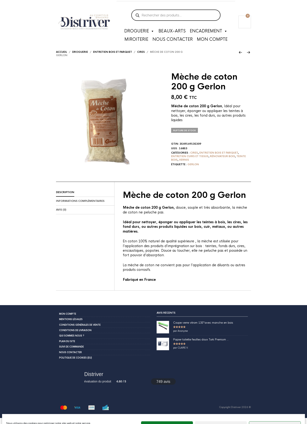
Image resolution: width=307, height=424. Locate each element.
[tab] (85, 198)
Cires (141, 57)
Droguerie (139, 32)
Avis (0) (61, 215)
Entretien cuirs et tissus (189, 162)
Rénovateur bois (222, 162)
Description (65, 198)
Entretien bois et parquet (112, 57)
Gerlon (193, 170)
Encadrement (209, 32)
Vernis (184, 165)
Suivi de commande (71, 352)
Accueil (61, 57)
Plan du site (67, 347)
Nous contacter (172, 40)
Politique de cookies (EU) (75, 363)
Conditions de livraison (75, 336)
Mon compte (212, 40)
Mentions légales (71, 325)
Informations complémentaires (80, 207)
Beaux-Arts (172, 32)
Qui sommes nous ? (71, 341)
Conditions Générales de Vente (80, 330)
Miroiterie (136, 40)
